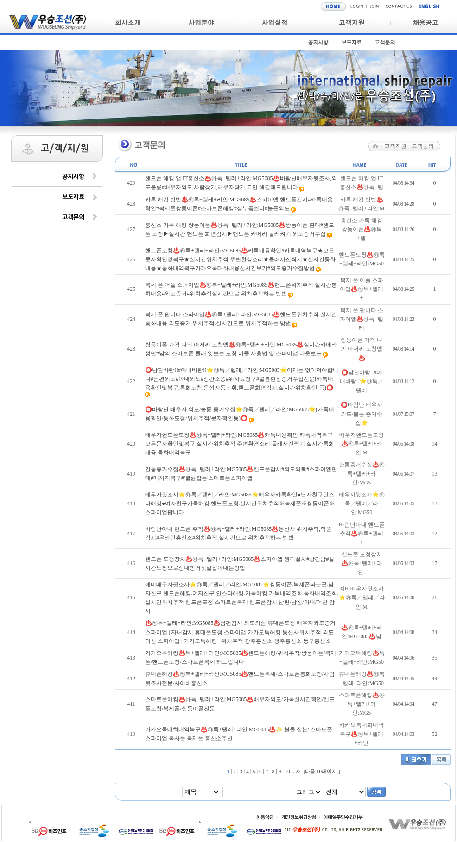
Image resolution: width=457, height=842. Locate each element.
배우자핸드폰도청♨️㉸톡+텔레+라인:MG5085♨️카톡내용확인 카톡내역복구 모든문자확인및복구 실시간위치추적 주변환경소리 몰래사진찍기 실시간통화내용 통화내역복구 (239, 444)
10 (287, 771)
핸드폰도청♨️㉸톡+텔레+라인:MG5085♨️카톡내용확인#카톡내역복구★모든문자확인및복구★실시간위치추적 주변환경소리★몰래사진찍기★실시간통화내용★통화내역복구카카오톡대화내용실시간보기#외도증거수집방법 (240, 259)
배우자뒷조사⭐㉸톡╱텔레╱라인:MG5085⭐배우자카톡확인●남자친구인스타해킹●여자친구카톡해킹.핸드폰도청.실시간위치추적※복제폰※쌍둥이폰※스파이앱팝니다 (240, 503)
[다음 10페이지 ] (322, 771)
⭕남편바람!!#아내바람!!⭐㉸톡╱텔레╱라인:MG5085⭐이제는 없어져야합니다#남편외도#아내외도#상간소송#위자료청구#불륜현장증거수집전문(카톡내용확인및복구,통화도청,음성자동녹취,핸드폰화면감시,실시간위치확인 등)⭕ (241, 379)
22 (298, 771)
